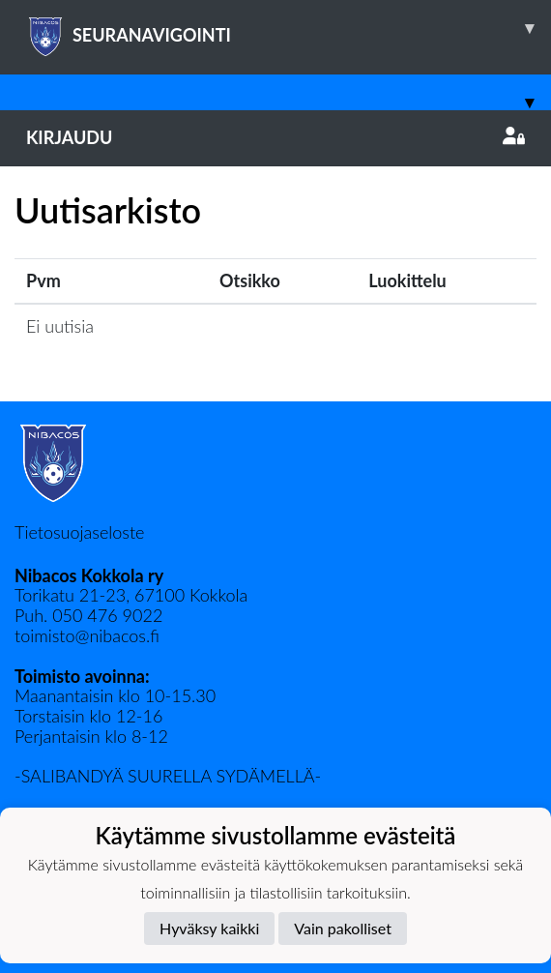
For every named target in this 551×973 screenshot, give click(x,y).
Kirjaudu (275, 137)
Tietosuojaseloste (79, 532)
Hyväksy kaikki (209, 928)
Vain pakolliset (343, 928)
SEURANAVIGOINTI (288, 28)
